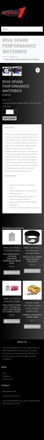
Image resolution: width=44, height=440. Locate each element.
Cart (4, 404)
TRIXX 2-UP (37, 134)
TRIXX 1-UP (28, 134)
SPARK (20, 134)
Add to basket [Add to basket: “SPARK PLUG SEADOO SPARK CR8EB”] (33, 357)
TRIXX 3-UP (6, 137)
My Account (8, 410)
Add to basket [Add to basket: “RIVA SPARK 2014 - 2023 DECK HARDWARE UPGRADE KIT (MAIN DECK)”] (13, 303)
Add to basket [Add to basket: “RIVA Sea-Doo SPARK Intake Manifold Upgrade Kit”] (33, 301)
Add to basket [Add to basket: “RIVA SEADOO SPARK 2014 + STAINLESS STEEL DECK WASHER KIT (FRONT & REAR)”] (13, 352)
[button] (38, 70)
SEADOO (14, 134)
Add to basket (9, 149)
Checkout (6, 407)
